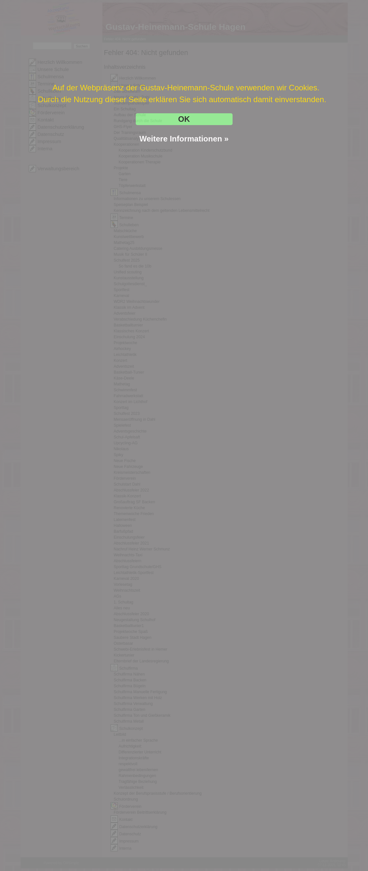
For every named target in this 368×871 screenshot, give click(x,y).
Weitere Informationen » (184, 138)
